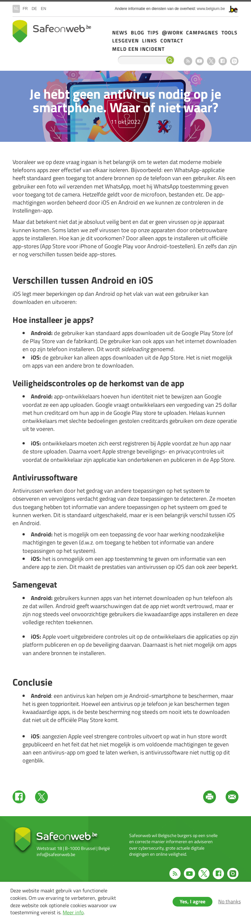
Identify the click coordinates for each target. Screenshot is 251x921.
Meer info (73, 912)
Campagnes (202, 32)
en (43, 8)
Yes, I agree (192, 901)
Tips (153, 32)
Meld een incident (138, 48)
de (34, 8)
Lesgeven (125, 40)
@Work (172, 32)
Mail (232, 796)
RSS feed (188, 61)
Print (209, 796)
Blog (137, 32)
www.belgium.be (211, 8)
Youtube (199, 61)
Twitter (41, 796)
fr (25, 8)
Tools (229, 32)
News (120, 32)
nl (16, 8)
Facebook (223, 61)
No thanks (229, 901)
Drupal (52, 31)
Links (149, 40)
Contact (171, 40)
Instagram (234, 61)
